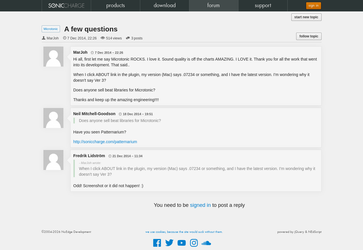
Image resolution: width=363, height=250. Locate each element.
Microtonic (51, 29)
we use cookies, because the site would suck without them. (184, 232)
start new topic (306, 17)
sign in (313, 5)
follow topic (308, 36)
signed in (200, 205)
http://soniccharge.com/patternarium (105, 141)
